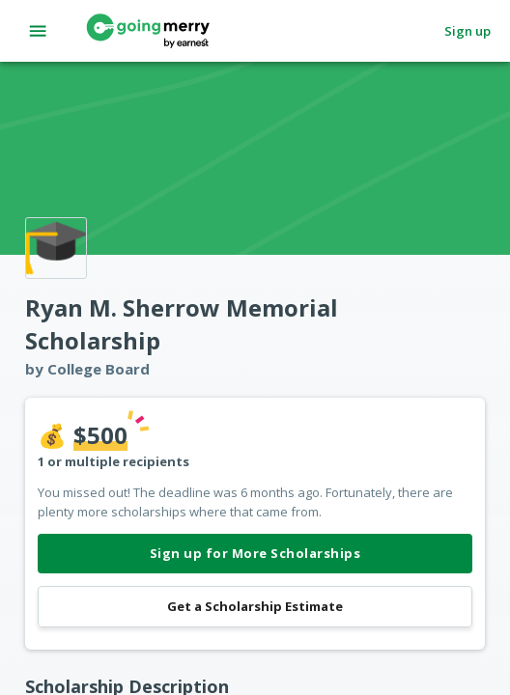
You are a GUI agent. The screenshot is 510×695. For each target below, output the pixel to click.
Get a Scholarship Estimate (255, 606)
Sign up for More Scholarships (255, 553)
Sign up (467, 31)
